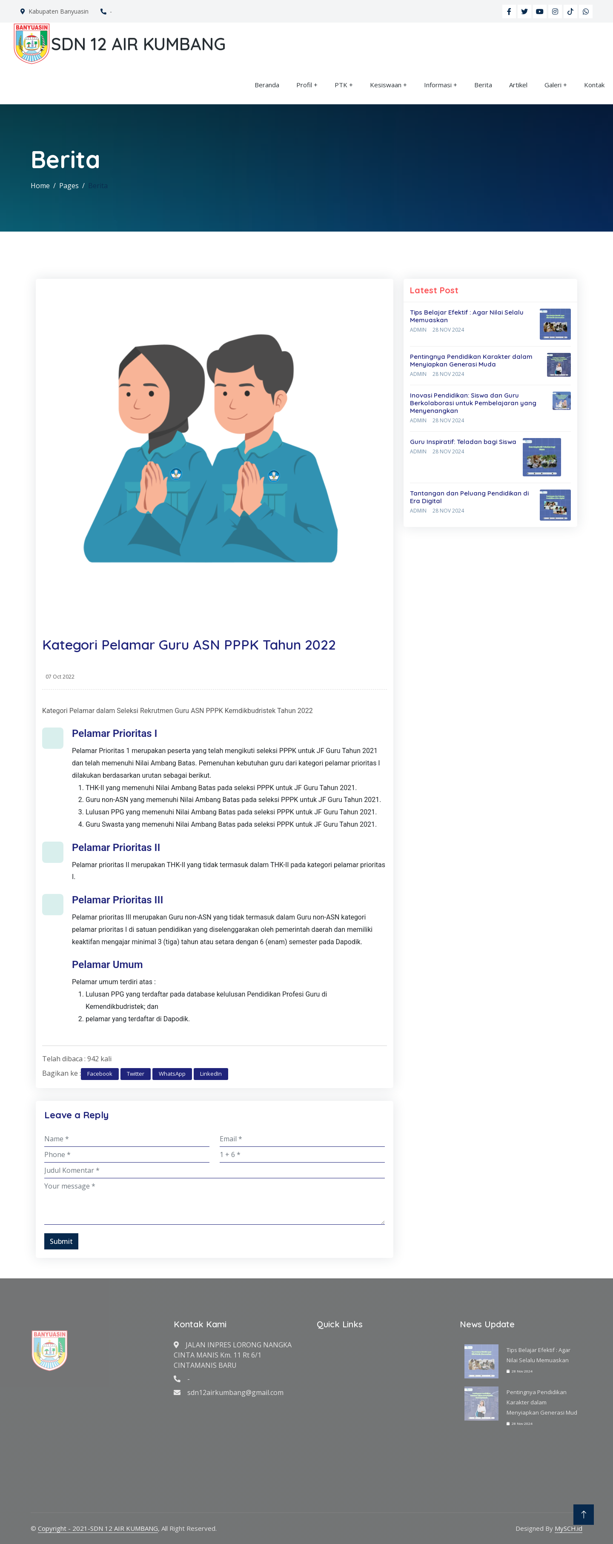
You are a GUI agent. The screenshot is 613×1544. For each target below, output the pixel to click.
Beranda (267, 84)
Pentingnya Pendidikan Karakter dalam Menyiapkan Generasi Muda (471, 360)
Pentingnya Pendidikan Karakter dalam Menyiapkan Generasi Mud (542, 1402)
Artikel (518, 84)
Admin (418, 329)
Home (40, 185)
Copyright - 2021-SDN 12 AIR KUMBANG (98, 1528)
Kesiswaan (385, 84)
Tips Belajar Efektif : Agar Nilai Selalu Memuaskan (467, 316)
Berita (483, 84)
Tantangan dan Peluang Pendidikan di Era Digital (469, 497)
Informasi (438, 84)
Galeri (552, 84)
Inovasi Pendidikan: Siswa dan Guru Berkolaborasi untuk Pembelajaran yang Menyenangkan (473, 403)
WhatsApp (172, 1073)
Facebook (99, 1073)
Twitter (135, 1073)
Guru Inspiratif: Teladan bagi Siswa (463, 442)
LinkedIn (211, 1073)
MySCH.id (568, 1528)
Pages (69, 185)
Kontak (594, 84)
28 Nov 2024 (448, 329)
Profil (304, 84)
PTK (341, 84)
